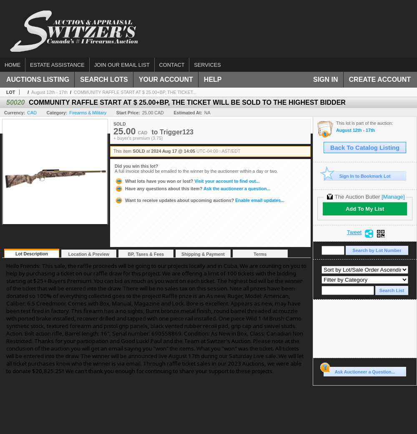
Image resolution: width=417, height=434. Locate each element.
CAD (32, 112)
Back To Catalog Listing (364, 147)
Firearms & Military (87, 112)
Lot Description (31, 253)
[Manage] (393, 197)
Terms (260, 254)
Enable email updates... (199, 200)
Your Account (166, 79)
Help (213, 79)
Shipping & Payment (203, 254)
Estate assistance (57, 65)
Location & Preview (88, 254)
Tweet (354, 232)
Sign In (325, 79)
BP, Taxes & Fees (146, 254)
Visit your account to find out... (187, 181)
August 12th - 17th (49, 92)
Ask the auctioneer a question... (192, 188)
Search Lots (104, 79)
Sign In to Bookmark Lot (357, 176)
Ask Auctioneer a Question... (359, 370)
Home (12, 65)
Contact (172, 65)
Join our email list (122, 65)
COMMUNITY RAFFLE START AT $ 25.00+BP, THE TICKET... (135, 92)
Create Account (380, 79)
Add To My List (365, 209)
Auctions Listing (37, 79)
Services (207, 65)
